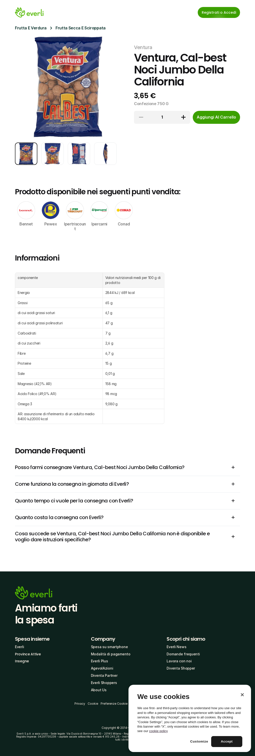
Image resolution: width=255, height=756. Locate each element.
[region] (189, 718)
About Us (99, 690)
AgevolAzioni (102, 668)
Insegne (22, 661)
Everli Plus (99, 661)
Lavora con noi (179, 661)
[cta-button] (216, 117)
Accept (227, 741)
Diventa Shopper (181, 668)
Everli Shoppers (104, 683)
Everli (19, 647)
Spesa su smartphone (109, 647)
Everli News (176, 647)
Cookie (93, 703)
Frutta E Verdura (31, 27)
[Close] (242, 694)
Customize (199, 741)
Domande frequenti (183, 654)
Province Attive (28, 654)
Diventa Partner (104, 675)
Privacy (79, 703)
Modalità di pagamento (110, 654)
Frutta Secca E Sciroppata (81, 27)
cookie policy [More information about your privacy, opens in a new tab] (158, 731)
